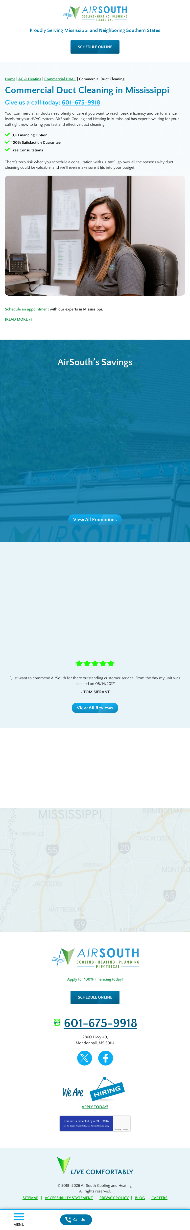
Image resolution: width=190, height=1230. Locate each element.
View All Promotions (95, 519)
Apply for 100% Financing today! (95, 979)
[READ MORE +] (18, 319)
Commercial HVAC (60, 79)
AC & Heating (29, 79)
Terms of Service (97, 1126)
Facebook (105, 1058)
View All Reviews (95, 708)
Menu (18, 1224)
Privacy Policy (81, 1126)
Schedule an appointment (27, 309)
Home (10, 79)
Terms (125, 1129)
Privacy (118, 1129)
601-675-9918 (81, 102)
